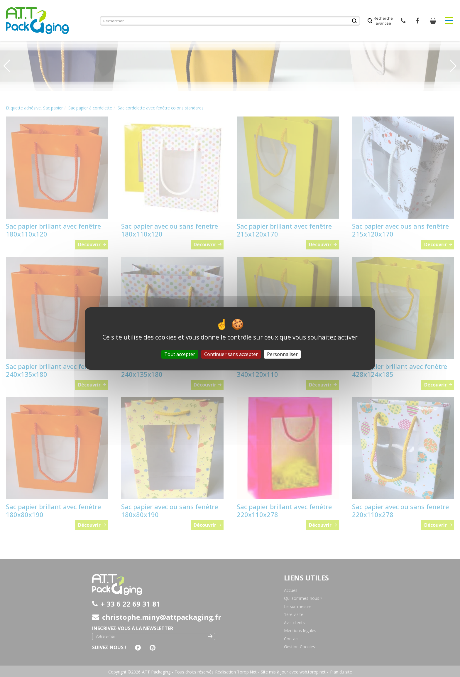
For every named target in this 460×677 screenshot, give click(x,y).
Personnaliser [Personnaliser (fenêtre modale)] (282, 354)
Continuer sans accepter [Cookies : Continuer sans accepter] (231, 354)
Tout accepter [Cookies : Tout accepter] (179, 354)
